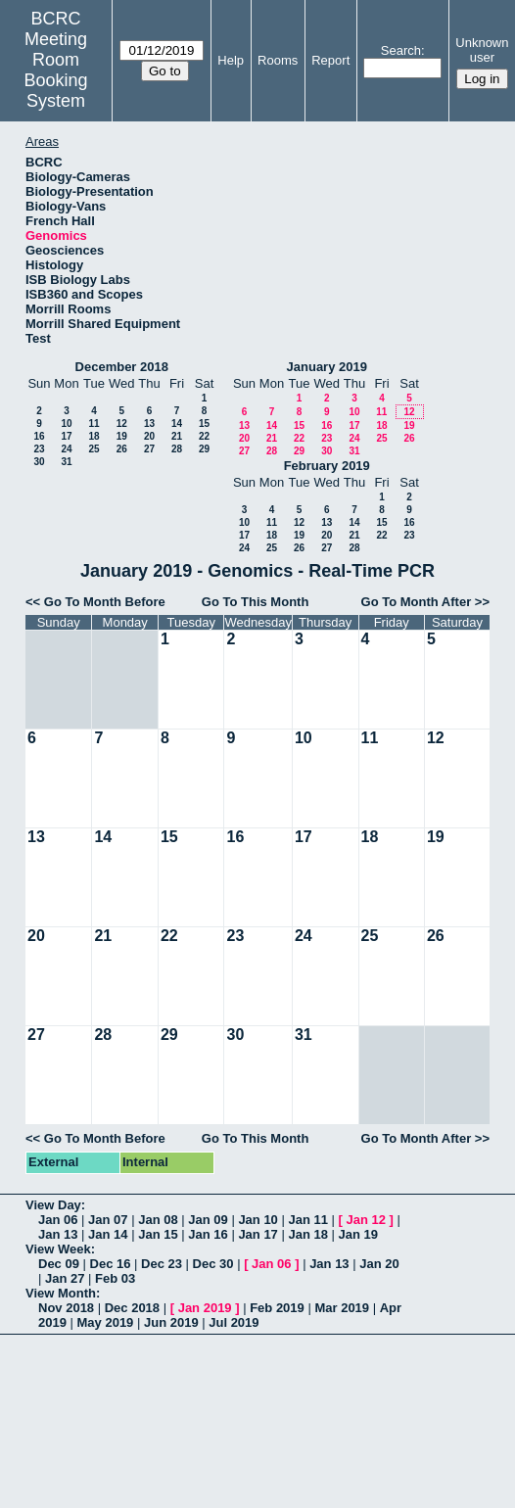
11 (93, 423)
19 (122, 436)
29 (204, 449)
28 (176, 449)
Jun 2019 (171, 1322)
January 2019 (327, 366)
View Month (60, 1293)
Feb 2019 (277, 1307)
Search (401, 50)
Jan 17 (257, 1234)
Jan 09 (207, 1219)
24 (66, 449)
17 (66, 436)
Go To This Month (255, 601)
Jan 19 (358, 1234)
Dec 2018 (132, 1307)
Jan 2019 (205, 1307)
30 (38, 461)
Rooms (278, 60)
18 (93, 436)
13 (149, 423)
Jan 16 (207, 1234)
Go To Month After (416, 601)
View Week (58, 1249)
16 (38, 436)
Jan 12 (366, 1219)
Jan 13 (57, 1234)
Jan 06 (57, 1219)
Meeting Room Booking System (56, 70)
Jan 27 (64, 1278)
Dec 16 (110, 1263)
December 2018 (121, 366)
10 (66, 423)
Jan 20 (378, 1263)
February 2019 (327, 465)
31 (66, 461)
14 (176, 423)
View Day (53, 1205)
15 (204, 423)
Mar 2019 (341, 1307)
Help (230, 60)
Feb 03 (115, 1278)
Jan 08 (157, 1219)
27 (149, 449)
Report (330, 60)
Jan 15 (157, 1234)
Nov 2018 (66, 1307)
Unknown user (481, 50)
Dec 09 (58, 1263)
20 (149, 436)
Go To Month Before (104, 601)
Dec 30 (213, 1263)
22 (204, 436)
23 (38, 449)
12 (122, 423)
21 (176, 436)
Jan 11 (307, 1219)
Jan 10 (257, 1219)
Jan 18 (307, 1234)
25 (93, 449)
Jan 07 (107, 1219)
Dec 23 (161, 1263)
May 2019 (105, 1322)
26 (122, 449)
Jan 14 (107, 1234)
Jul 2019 (233, 1322)
